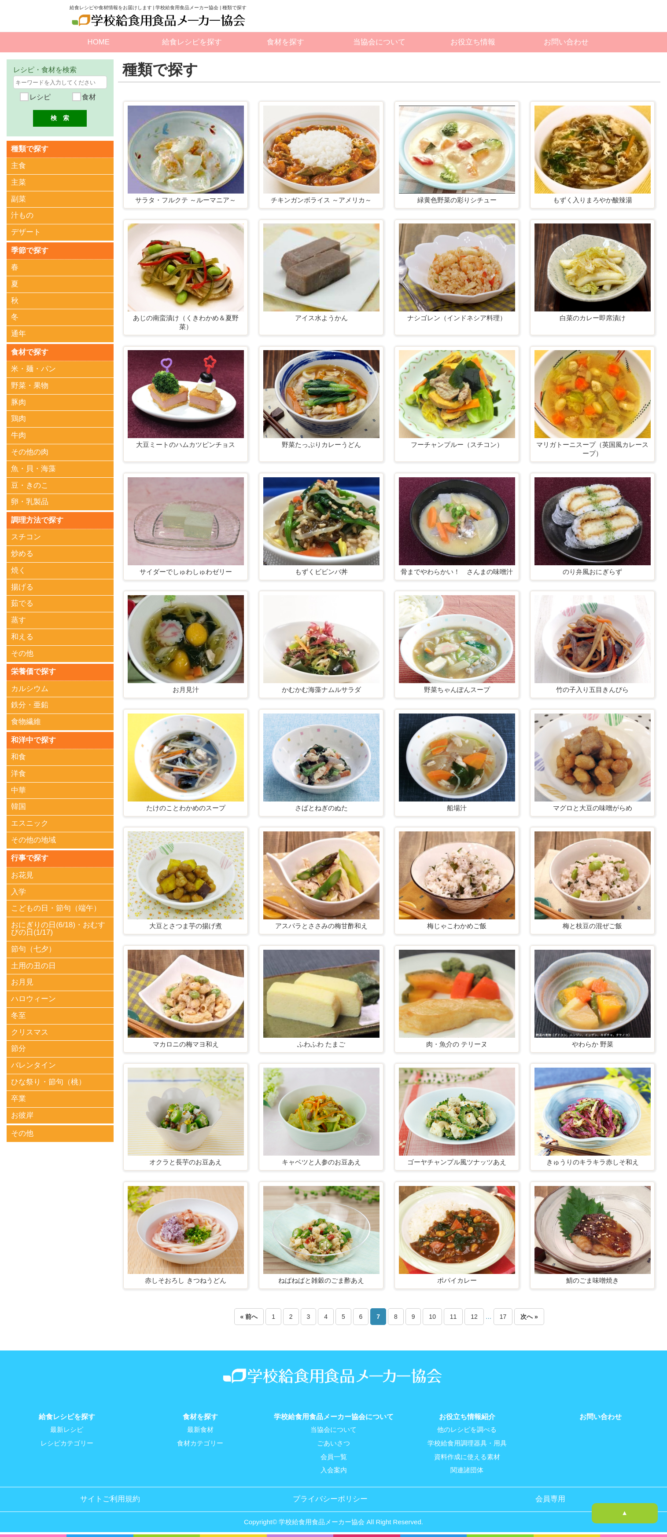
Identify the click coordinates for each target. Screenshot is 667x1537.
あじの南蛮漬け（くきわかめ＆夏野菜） (186, 322)
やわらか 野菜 (592, 1044)
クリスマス (29, 1031)
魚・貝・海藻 (33, 468)
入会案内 (334, 1469)
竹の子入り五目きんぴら (592, 689)
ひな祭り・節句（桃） (48, 1081)
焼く (18, 570)
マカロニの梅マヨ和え (186, 1044)
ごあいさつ (333, 1443)
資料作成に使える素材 (467, 1456)
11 (453, 1316)
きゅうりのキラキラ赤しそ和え (592, 1162)
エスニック (29, 823)
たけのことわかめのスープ (185, 808)
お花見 (22, 874)
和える (22, 636)
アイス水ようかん (321, 318)
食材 (88, 97)
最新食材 (200, 1430)
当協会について (379, 42)
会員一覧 (334, 1456)
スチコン (26, 536)
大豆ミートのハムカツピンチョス (185, 444)
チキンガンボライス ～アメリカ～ (321, 200)
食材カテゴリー (200, 1443)
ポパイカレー (457, 1280)
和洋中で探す (33, 739)
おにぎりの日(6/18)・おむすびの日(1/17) (58, 928)
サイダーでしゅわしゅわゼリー (186, 571)
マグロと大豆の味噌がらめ (592, 808)
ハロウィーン (33, 998)
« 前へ (249, 1316)
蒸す (18, 619)
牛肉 (18, 435)
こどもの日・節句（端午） (56, 908)
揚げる (22, 586)
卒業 (18, 1098)
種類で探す (29, 148)
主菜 (18, 182)
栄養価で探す (33, 671)
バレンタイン (33, 1065)
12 (474, 1316)
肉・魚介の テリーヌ (456, 1044)
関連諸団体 (466, 1469)
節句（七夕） (33, 948)
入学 (18, 891)
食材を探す (285, 42)
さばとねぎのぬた (321, 808)
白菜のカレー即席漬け (593, 318)
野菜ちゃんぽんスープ (457, 689)
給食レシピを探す (192, 42)
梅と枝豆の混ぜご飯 (592, 926)
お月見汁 (186, 689)
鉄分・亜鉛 (29, 704)
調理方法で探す (37, 519)
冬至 (18, 1014)
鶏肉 (18, 418)
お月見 (22, 981)
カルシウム (29, 688)
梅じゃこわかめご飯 (456, 926)
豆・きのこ (29, 485)
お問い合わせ (566, 42)
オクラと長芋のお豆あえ (185, 1162)
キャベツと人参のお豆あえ (321, 1162)
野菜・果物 (29, 385)
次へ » (529, 1316)
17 (503, 1316)
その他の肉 (29, 451)
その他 (22, 653)
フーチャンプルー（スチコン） (457, 444)
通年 (18, 333)
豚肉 (18, 402)
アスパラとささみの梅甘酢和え (321, 926)
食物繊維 (26, 721)
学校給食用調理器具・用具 (467, 1443)
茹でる (22, 603)
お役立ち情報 (472, 42)
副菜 (18, 198)
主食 (18, 165)
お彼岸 (22, 1114)
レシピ (39, 97)
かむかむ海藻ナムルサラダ (321, 689)
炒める (22, 553)
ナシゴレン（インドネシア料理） (456, 318)
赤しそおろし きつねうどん (185, 1280)
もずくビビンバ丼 (321, 571)
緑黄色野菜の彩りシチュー (457, 200)
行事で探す (29, 857)
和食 (18, 756)
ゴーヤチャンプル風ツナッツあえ (456, 1162)
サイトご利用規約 (110, 1498)
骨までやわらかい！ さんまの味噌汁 (457, 571)
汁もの (22, 215)
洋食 (18, 772)
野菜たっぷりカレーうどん (321, 444)
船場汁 (457, 808)
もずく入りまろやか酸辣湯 (592, 200)
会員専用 (550, 1498)
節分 (18, 1048)
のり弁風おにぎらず (592, 571)
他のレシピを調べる (467, 1430)
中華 (18, 789)
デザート (26, 232)
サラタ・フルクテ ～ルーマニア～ (185, 200)
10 (432, 1316)
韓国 (18, 806)
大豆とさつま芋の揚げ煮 (185, 926)
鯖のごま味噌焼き (592, 1280)
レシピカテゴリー (67, 1443)
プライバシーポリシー (330, 1498)
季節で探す (29, 250)
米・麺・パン (33, 368)
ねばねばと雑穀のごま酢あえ (321, 1280)
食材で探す (29, 351)
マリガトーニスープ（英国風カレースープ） (592, 449)
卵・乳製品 (29, 502)
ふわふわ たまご (321, 1044)
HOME (99, 42)
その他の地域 (33, 839)
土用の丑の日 (33, 965)
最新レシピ (66, 1430)
